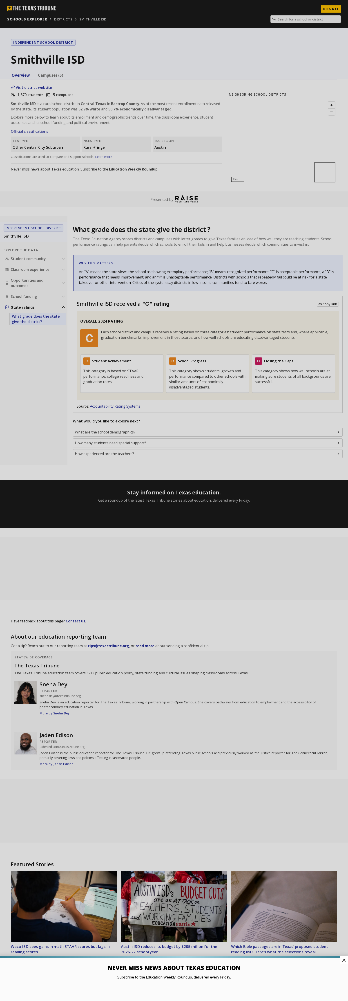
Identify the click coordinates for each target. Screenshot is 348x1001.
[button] (174, 500)
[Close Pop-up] (344, 960)
